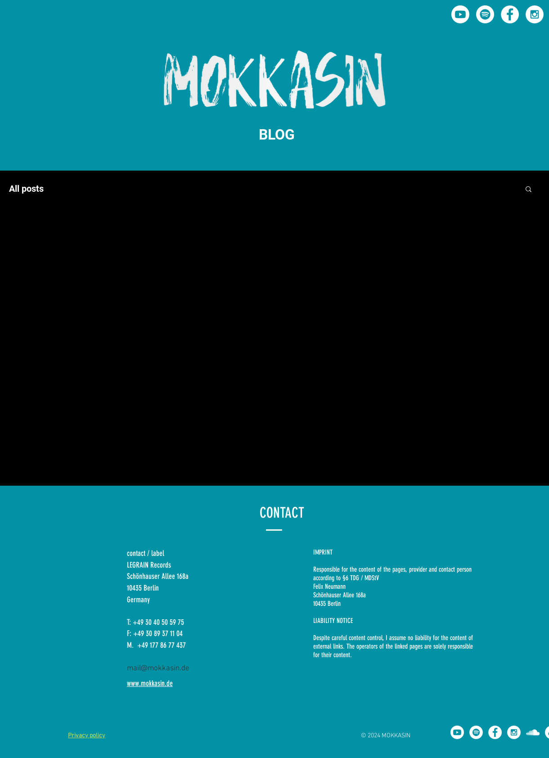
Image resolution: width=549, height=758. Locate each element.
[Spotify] (485, 14)
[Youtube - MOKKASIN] (460, 14)
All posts (26, 188)
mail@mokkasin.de (158, 668)
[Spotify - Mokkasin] (476, 732)
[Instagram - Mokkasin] (535, 14)
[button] (528, 189)
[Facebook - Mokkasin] (510, 14)
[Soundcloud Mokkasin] (533, 732)
